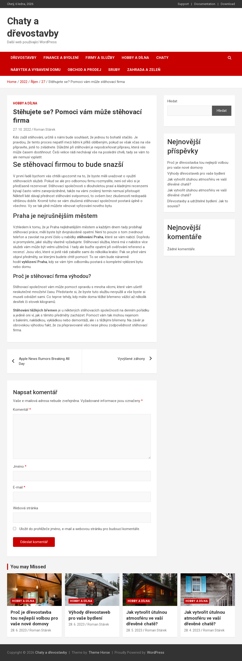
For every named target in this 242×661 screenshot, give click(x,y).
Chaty (162, 58)
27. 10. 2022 (22, 129)
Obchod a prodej (84, 70)
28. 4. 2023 (192, 630)
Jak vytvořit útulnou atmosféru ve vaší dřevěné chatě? (146, 617)
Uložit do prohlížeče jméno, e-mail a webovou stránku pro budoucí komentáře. (79, 529)
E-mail (19, 487)
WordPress (155, 652)
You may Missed (28, 567)
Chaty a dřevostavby (51, 652)
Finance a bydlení (60, 58)
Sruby (114, 70)
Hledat (172, 101)
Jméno (19, 466)
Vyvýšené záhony (131, 359)
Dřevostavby (23, 58)
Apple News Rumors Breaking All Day (44, 361)
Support (183, 4)
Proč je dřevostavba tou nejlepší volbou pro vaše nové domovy (34, 617)
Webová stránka (25, 508)
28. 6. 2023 (19, 630)
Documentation (204, 4)
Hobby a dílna (135, 58)
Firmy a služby (100, 58)
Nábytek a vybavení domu (35, 70)
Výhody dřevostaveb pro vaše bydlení (196, 173)
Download (228, 4)
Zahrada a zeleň (143, 70)
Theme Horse (99, 652)
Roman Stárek (44, 129)
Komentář (22, 409)
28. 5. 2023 (134, 630)
